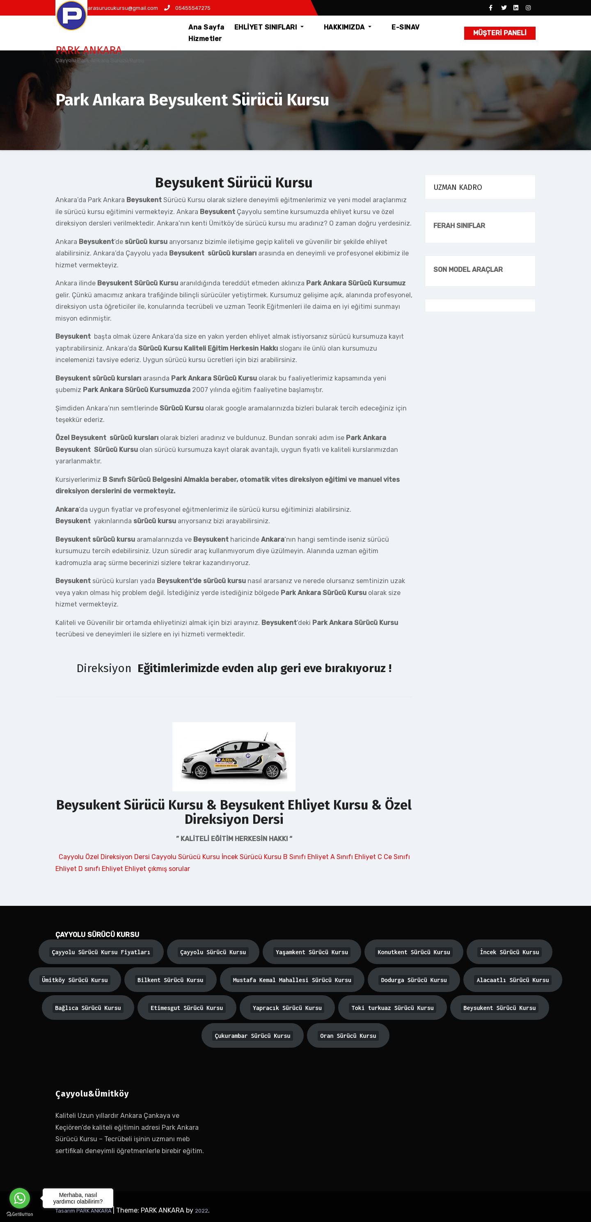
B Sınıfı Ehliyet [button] (306, 857)
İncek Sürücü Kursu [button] (252, 857)
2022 (201, 1211)
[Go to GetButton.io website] (20, 1213)
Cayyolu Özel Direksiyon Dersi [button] (104, 857)
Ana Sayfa (213, 27)
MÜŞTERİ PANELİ (500, 33)
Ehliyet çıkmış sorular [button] (157, 869)
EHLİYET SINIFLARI (275, 27)
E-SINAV (392, 27)
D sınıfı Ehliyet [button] (101, 869)
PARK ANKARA (88, 50)
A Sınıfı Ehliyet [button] (354, 857)
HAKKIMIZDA (344, 27)
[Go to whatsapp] (19, 1198)
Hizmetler (212, 39)
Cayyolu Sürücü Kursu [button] (186, 857)
